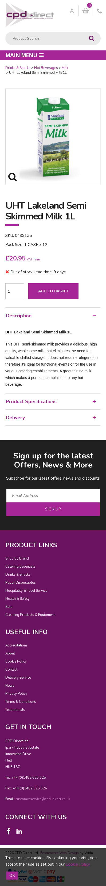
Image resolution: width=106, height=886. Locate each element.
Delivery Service (18, 677)
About (10, 653)
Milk (65, 67)
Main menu (24, 55)
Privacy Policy (16, 693)
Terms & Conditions (20, 701)
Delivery (51, 417)
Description (51, 316)
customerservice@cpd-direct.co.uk (42, 799)
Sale (8, 606)
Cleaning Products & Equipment (30, 614)
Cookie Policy (16, 661)
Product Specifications (51, 401)
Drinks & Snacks (17, 67)
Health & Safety (17, 598)
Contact (11, 669)
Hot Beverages (46, 67)
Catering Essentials (20, 566)
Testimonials (15, 709)
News (9, 685)
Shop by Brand (17, 558)
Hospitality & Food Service (26, 590)
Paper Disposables (20, 582)
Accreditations (16, 645)
